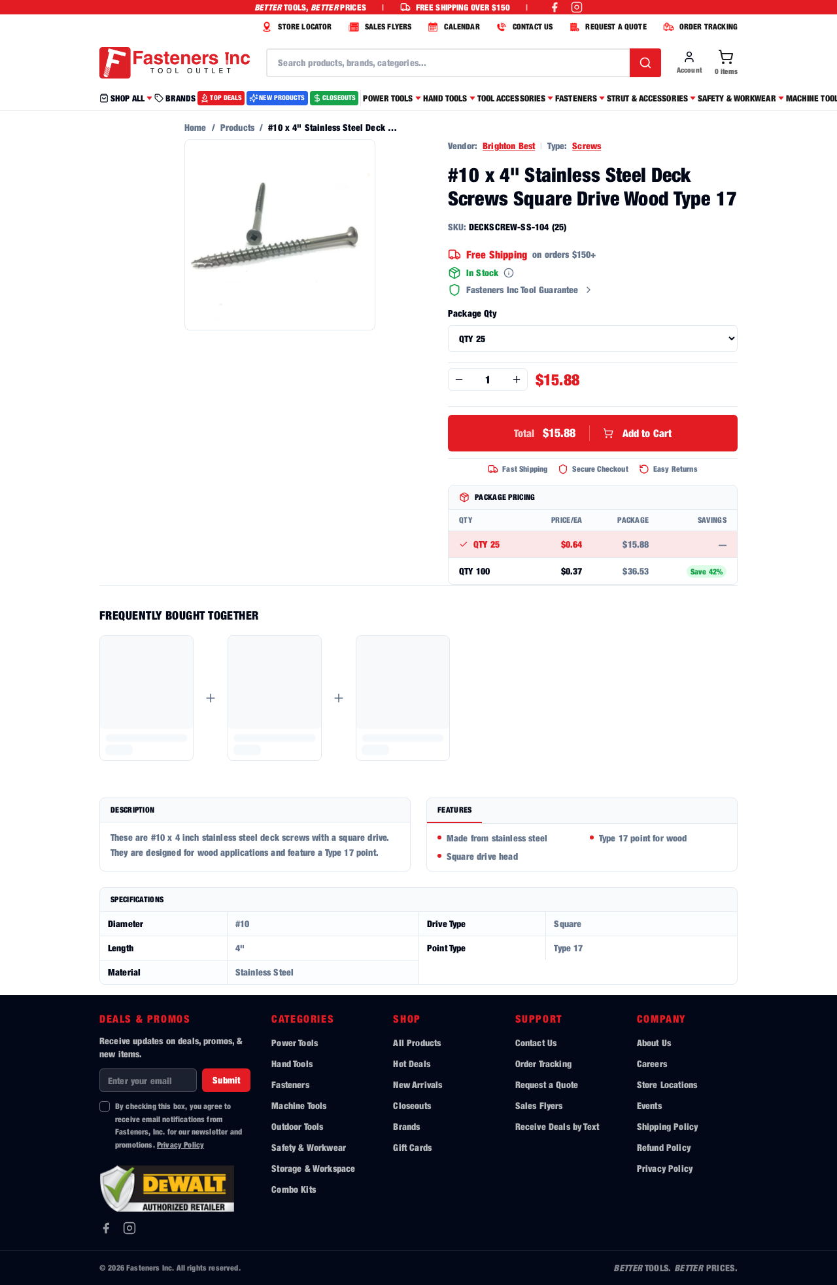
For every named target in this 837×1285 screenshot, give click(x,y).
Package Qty (472, 313)
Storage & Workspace (313, 1168)
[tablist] (582, 811)
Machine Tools (298, 1105)
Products (237, 127)
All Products (417, 1042)
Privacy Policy (180, 1145)
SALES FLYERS (378, 26)
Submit (226, 1079)
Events (649, 1105)
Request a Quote (546, 1084)
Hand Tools (292, 1063)
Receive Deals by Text (557, 1126)
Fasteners (290, 1084)
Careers (652, 1063)
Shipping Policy (667, 1126)
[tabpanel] (582, 847)
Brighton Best (509, 145)
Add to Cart (593, 433)
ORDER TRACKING (699, 26)
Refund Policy (664, 1147)
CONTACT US (523, 26)
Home (195, 127)
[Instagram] (129, 1228)
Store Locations (667, 1084)
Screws (586, 145)
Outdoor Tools (297, 1126)
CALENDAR (451, 26)
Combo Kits (293, 1189)
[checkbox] (104, 1106)
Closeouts (411, 1105)
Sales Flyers (539, 1105)
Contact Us (536, 1042)
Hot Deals (411, 1063)
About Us (654, 1042)
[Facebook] (105, 1228)
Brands (406, 1126)
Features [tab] (454, 810)
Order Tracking (543, 1063)
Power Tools (294, 1042)
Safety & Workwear (308, 1147)
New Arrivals (417, 1084)
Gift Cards (412, 1147)
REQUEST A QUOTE (606, 26)
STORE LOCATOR (295, 26)
